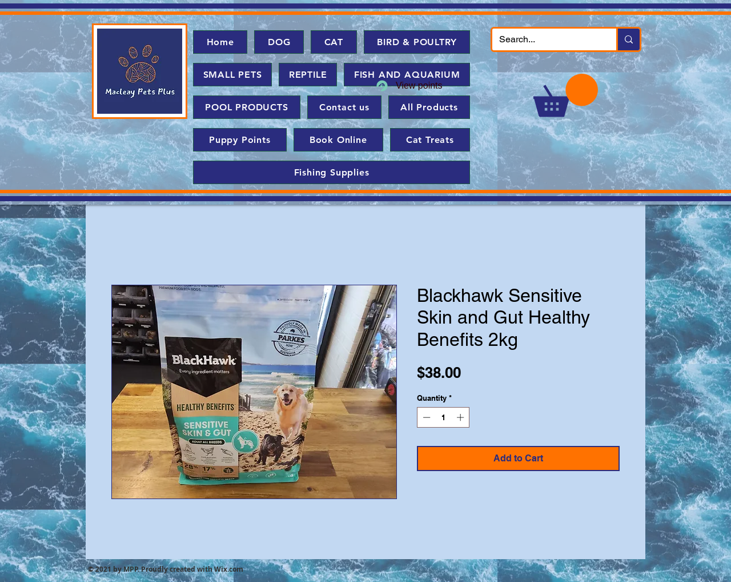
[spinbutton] (443, 417)
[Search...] (545, 39)
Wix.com (228, 569)
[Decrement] (425, 417)
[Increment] (461, 417)
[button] (565, 95)
